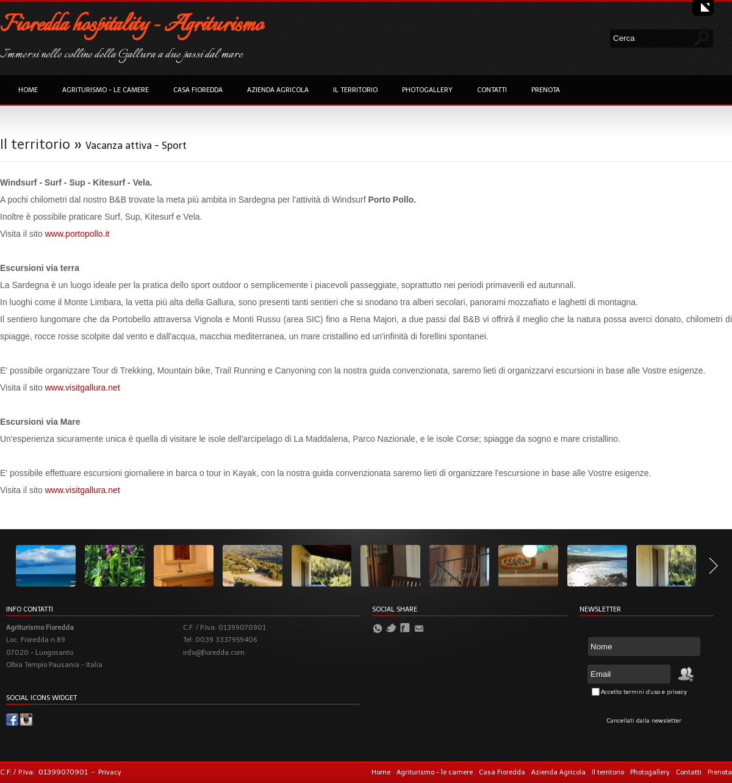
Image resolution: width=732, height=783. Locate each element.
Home (28, 90)
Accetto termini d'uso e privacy (644, 692)
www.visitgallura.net (82, 387)
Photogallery (427, 90)
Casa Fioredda (198, 90)
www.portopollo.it (77, 234)
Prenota (545, 90)
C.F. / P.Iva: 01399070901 (44, 772)
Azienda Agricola (278, 90)
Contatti (492, 90)
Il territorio (355, 90)
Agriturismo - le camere (105, 90)
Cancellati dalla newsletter (644, 720)
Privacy (109, 772)
